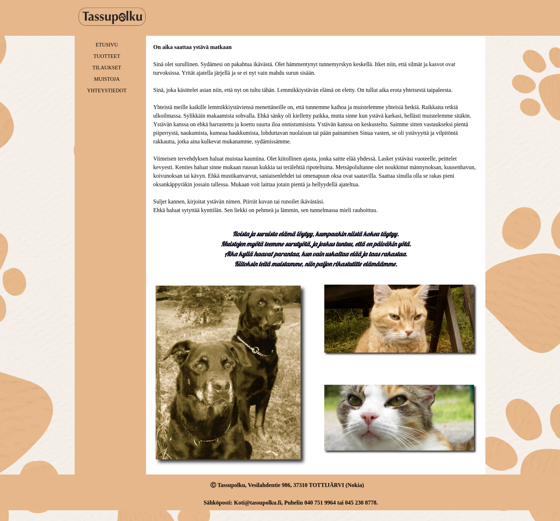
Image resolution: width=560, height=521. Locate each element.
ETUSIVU (107, 45)
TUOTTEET (107, 56)
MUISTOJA (107, 79)
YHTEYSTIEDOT (107, 90)
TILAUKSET (106, 67)
